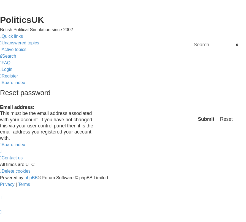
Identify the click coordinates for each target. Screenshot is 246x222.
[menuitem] (19, 43)
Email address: (17, 107)
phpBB (31, 177)
